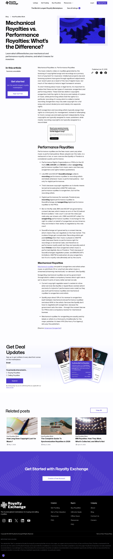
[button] (68, 3)
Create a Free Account (56, 478)
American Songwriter (52, 328)
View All (99, 410)
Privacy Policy (108, 534)
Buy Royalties (56, 3)
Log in (92, 3)
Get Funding (45, 3)
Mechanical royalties (46, 266)
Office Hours (75, 516)
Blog (92, 512)
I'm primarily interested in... (16, 370)
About (93, 508)
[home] (12, 3)
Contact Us (95, 516)
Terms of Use (9, 387)
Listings (35, 3)
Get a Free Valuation (58, 512)
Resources (55, 516)
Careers (93, 520)
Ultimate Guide (76, 512)
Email (8, 363)
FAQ (52, 520)
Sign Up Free (102, 3)
